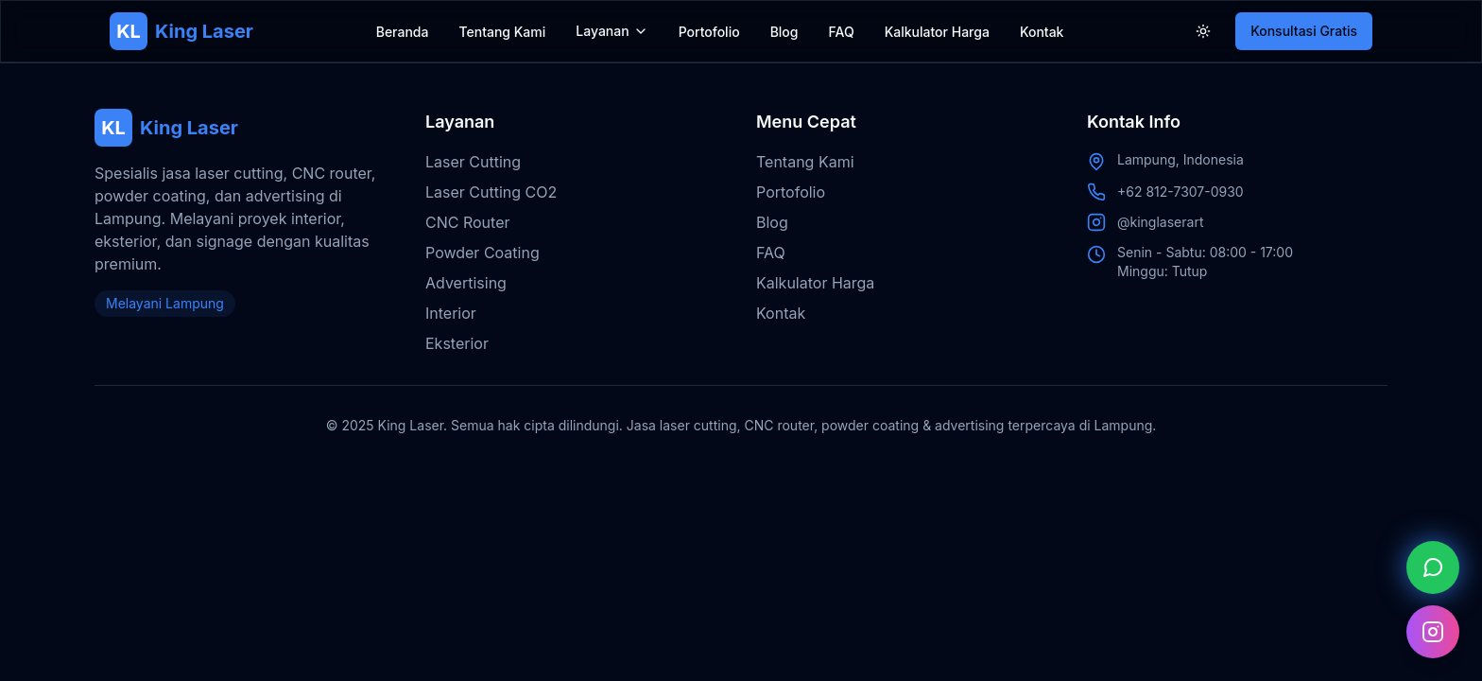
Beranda (402, 32)
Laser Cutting (473, 161)
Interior (450, 313)
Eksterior (457, 343)
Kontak (1042, 32)
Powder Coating (482, 252)
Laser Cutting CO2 (491, 192)
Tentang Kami (501, 32)
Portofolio (709, 32)
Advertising (466, 282)
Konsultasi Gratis (1303, 31)
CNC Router (467, 222)
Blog (784, 32)
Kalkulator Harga (937, 32)
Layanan (602, 31)
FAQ (841, 32)
